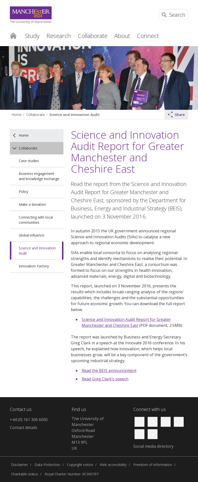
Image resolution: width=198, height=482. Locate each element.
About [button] (122, 36)
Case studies (29, 160)
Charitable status (24, 474)
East (134, 325)
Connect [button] (148, 36)
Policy (23, 191)
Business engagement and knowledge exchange (39, 176)
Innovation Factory (34, 266)
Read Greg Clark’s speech (105, 379)
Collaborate (35, 114)
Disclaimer (19, 464)
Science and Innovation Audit (74, 114)
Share (176, 114)
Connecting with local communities (36, 220)
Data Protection (47, 464)
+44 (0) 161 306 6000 (29, 419)
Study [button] (32, 36)
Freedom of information (152, 464)
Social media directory (153, 446)
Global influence (31, 235)
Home (13, 35)
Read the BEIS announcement (109, 370)
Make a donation (32, 204)
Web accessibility (113, 464)
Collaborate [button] (92, 36)
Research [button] (58, 36)
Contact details (23, 427)
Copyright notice (80, 464)
